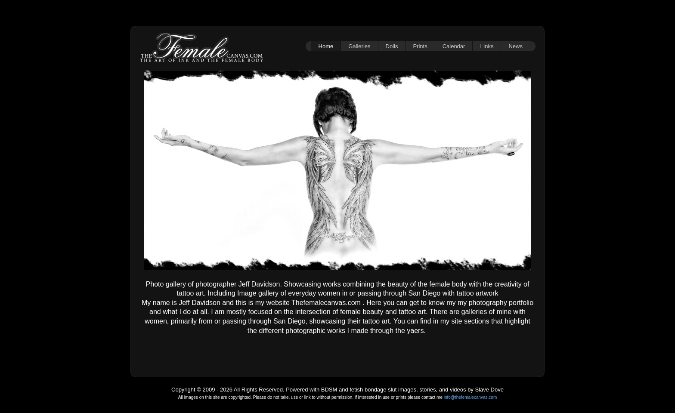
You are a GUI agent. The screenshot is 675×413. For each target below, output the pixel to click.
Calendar (454, 46)
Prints (420, 46)
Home (326, 46)
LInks (486, 46)
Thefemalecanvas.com (326, 302)
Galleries (359, 46)
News (515, 46)
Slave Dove (489, 389)
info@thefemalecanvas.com (470, 397)
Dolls (392, 46)
